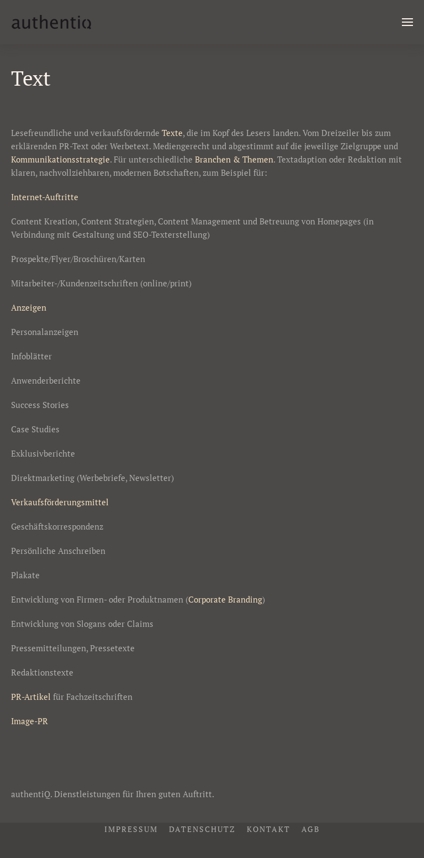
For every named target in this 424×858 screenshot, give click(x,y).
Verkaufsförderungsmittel (60, 502)
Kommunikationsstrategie (60, 159)
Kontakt (268, 829)
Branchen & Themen (234, 159)
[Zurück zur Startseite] (51, 22)
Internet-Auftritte (44, 196)
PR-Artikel (31, 696)
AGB (310, 829)
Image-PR (29, 720)
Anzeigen (28, 307)
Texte (172, 132)
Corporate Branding (225, 599)
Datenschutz (202, 829)
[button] (407, 22)
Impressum (131, 829)
